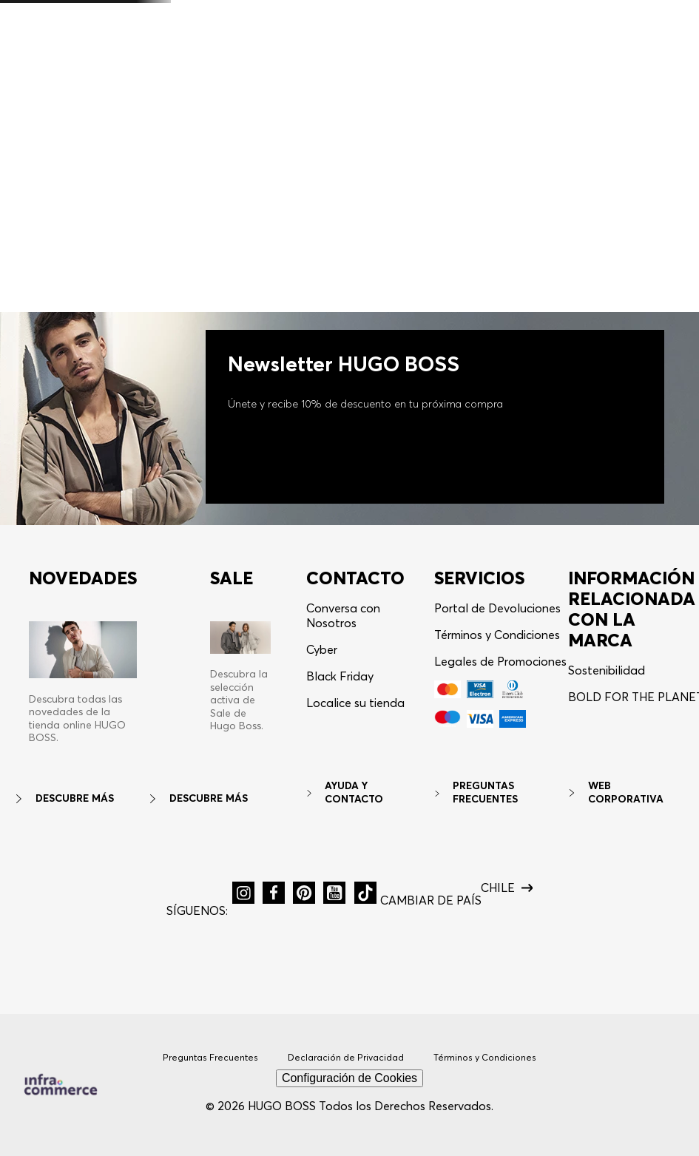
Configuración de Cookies (349, 1078)
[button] (614, 43)
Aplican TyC (460, 11)
